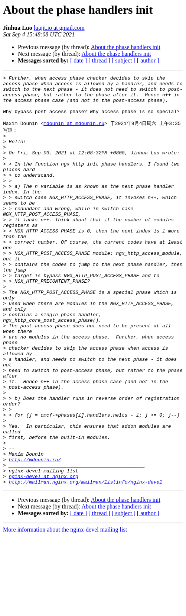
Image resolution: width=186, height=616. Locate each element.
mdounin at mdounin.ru (73, 132)
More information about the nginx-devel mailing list (65, 609)
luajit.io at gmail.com (59, 28)
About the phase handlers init (125, 47)
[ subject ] (124, 60)
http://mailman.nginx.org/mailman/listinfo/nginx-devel (85, 561)
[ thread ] (99, 60)
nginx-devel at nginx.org (43, 555)
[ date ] (78, 60)
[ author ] (148, 60)
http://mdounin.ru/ (35, 535)
